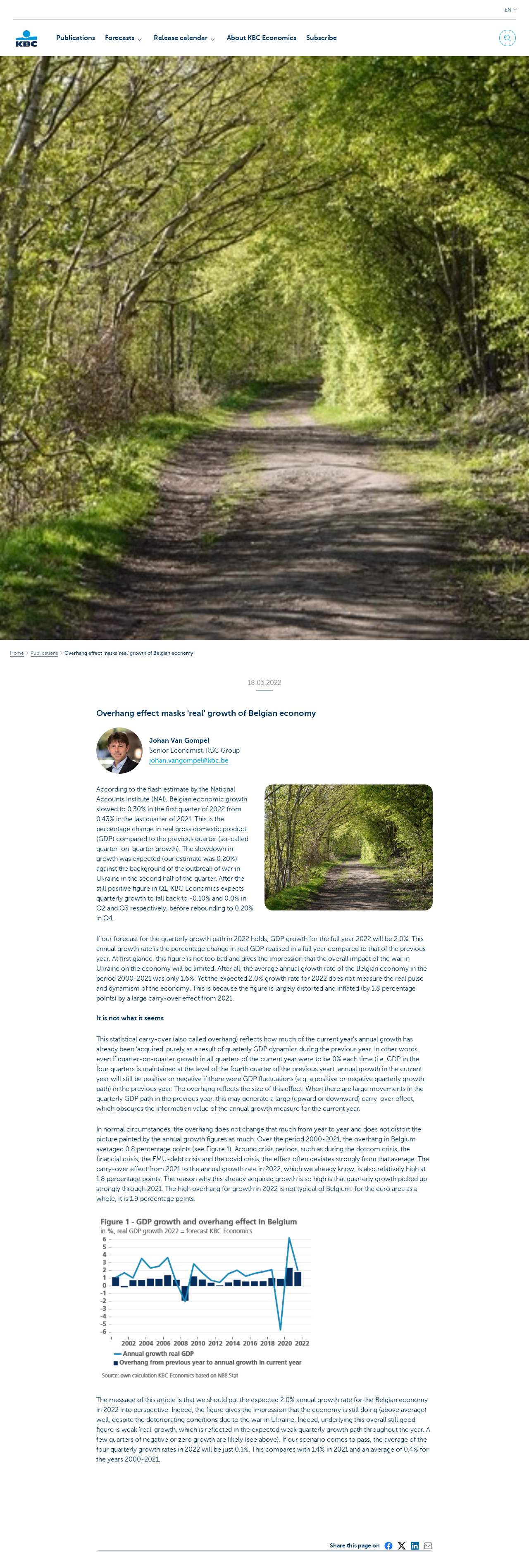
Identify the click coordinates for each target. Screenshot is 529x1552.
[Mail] (428, 1545)
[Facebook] (388, 1545)
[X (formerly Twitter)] (401, 1545)
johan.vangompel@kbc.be (189, 760)
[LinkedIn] (414, 1545)
